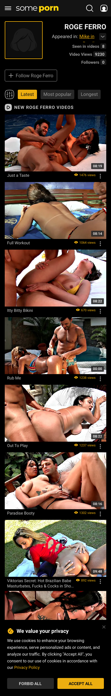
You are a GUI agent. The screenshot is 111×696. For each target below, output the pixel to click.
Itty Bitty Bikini (20, 310)
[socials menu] (104, 8)
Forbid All (30, 683)
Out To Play (17, 445)
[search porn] (90, 8)
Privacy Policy (27, 667)
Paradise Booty (21, 513)
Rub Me (14, 378)
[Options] (100, 176)
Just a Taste (18, 175)
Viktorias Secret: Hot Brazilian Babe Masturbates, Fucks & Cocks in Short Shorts (40, 583)
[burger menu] (8, 8)
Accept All (81, 683)
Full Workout (18, 242)
